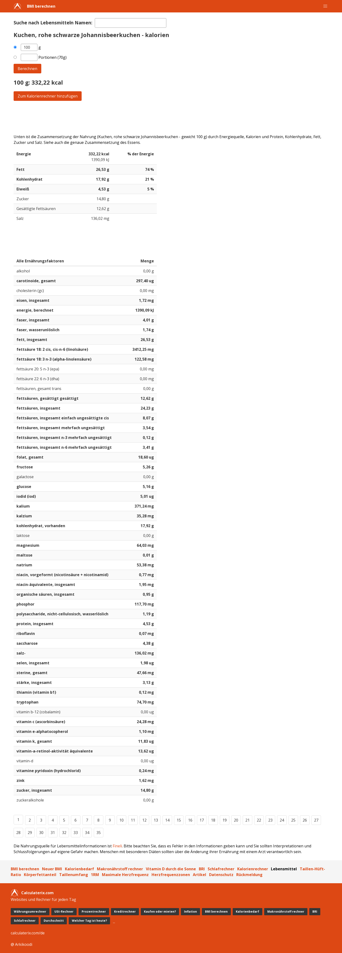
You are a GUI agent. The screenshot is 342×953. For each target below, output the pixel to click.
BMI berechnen (41, 6)
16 (190, 820)
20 (236, 820)
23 (270, 820)
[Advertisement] (157, 117)
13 (156, 820)
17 (202, 820)
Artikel (199, 874)
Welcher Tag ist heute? (89, 921)
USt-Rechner (64, 912)
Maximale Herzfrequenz (125, 874)
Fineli (117, 846)
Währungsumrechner (30, 912)
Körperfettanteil (40, 874)
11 (133, 820)
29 (30, 832)
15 (179, 820)
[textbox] (130, 23)
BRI (202, 869)
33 (76, 832)
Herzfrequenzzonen (171, 874)
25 (293, 820)
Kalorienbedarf (79, 869)
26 (305, 820)
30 (41, 832)
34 (87, 832)
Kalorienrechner (252, 869)
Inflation (190, 912)
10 (121, 820)
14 (167, 820)
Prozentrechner (94, 912)
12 (144, 820)
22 (259, 820)
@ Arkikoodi (21, 944)
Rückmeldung (249, 874)
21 (247, 820)
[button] (325, 6)
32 (64, 832)
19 (224, 820)
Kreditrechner (125, 912)
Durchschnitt (54, 921)
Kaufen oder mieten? (160, 912)
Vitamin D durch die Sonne (171, 869)
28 (18, 832)
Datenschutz (221, 874)
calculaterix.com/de (28, 933)
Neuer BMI (52, 869)
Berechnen (27, 68)
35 (98, 832)
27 (316, 820)
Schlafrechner (221, 869)
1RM (95, 874)
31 (53, 832)
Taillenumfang (73, 874)
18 (213, 820)
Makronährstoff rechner (120, 869)
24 (282, 820)
